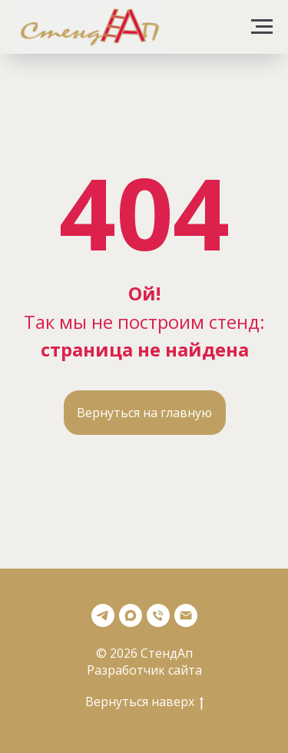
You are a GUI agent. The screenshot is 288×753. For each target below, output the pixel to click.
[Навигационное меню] (262, 27)
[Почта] (185, 615)
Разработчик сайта (144, 670)
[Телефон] (158, 615)
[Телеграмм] (102, 615)
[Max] (130, 615)
